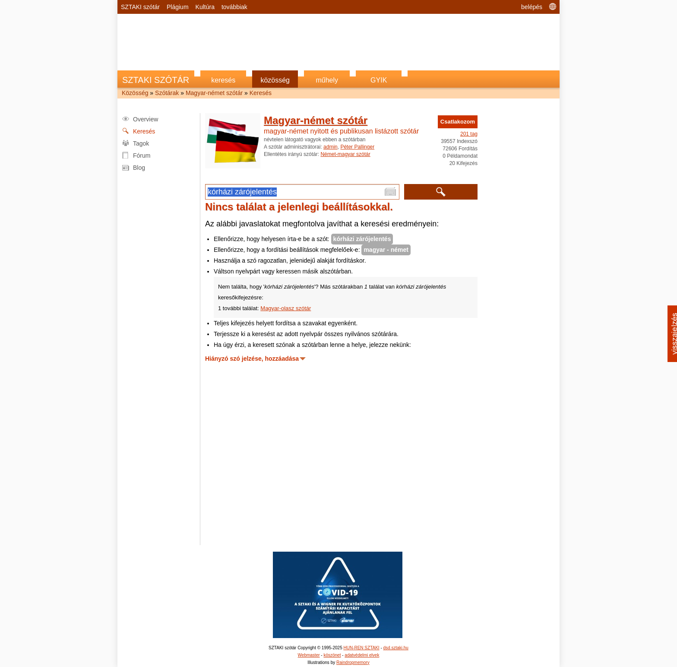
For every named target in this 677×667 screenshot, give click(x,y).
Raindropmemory (353, 662)
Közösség (135, 92)
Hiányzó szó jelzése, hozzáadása (252, 358)
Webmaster (309, 655)
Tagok (141, 143)
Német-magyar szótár (345, 154)
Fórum (141, 155)
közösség (275, 80)
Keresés (261, 92)
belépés (531, 6)
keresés (223, 80)
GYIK (378, 80)
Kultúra (205, 6)
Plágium (178, 6)
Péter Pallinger (357, 147)
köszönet (332, 655)
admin (330, 147)
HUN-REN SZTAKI (361, 647)
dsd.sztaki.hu (395, 647)
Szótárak (167, 92)
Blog (139, 167)
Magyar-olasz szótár (285, 308)
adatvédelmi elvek (362, 655)
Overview (145, 119)
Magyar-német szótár (214, 92)
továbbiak (234, 6)
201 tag (469, 134)
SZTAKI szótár (140, 6)
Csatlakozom (457, 121)
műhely (327, 80)
